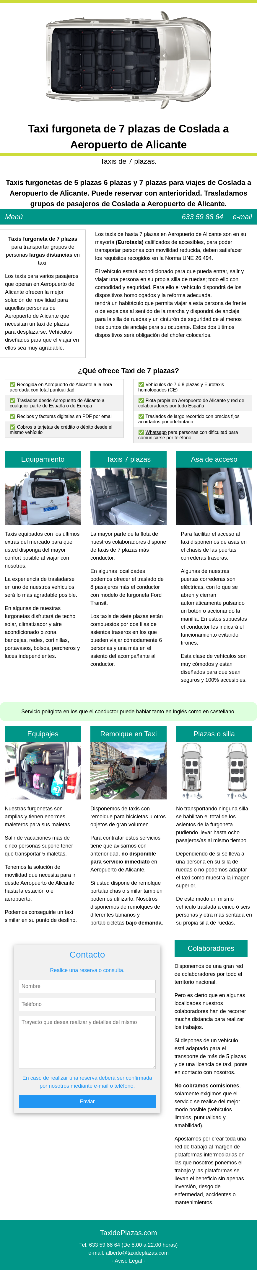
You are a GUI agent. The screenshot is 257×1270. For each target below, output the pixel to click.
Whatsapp (156, 432)
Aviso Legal (128, 1261)
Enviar (87, 1102)
